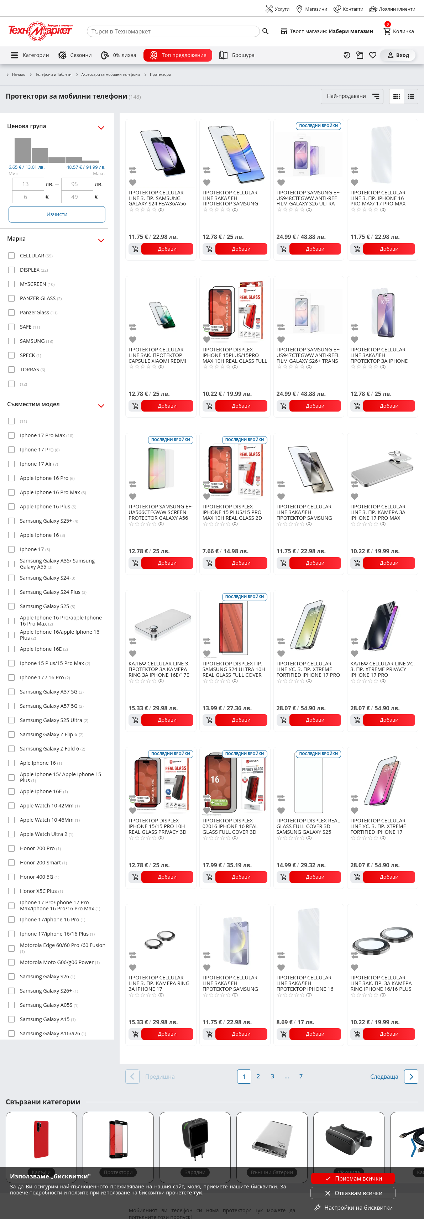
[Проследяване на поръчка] (360, 55)
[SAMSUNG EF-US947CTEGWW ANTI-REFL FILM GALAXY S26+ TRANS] (309, 310)
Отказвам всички (352, 1193)
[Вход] (397, 55)
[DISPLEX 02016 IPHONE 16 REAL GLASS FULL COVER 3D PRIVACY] (235, 781)
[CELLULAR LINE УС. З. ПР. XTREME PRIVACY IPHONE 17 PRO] (382, 624)
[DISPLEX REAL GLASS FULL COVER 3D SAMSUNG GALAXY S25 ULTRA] (309, 781)
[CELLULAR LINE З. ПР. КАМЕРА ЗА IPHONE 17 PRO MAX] (382, 467)
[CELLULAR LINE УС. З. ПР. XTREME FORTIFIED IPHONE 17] (382, 781)
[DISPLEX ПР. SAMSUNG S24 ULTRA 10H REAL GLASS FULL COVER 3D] (235, 624)
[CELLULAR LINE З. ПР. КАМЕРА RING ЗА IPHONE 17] (161, 938)
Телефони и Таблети (50, 75)
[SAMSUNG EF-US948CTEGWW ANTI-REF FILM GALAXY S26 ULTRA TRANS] (309, 153)
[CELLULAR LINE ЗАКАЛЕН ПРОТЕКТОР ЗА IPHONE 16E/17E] (382, 310)
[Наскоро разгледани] (347, 55)
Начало (15, 75)
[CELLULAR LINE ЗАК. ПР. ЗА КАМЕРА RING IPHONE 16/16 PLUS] (382, 938)
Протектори (157, 75)
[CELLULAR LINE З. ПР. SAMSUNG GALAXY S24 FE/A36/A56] (161, 153)
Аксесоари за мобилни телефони (107, 75)
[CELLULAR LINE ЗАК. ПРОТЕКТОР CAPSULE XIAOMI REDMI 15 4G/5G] (161, 310)
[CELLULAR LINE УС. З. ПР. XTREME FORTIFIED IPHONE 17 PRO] (309, 624)
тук (197, 1192)
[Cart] (398, 31)
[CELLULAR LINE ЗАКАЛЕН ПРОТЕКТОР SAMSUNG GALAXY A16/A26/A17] (235, 153)
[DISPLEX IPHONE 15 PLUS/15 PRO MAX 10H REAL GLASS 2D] (235, 467)
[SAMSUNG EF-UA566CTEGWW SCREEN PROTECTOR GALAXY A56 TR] (161, 467)
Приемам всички (353, 1178)
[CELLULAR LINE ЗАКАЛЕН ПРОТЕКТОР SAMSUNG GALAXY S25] (235, 938)
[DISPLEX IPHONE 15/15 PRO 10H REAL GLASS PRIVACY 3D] (161, 781)
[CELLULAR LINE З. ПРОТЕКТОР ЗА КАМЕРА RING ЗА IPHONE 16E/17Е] (161, 624)
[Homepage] (41, 31)
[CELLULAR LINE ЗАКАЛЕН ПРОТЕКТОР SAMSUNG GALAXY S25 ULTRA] (309, 467)
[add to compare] (134, 170)
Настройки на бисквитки (353, 1207)
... (286, 1076)
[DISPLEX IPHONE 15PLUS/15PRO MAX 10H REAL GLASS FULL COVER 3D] (235, 310)
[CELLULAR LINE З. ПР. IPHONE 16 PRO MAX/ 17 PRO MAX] (382, 153)
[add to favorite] (134, 182)
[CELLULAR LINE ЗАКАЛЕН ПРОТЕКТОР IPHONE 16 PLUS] (309, 938)
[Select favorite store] (326, 31)
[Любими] (372, 55)
